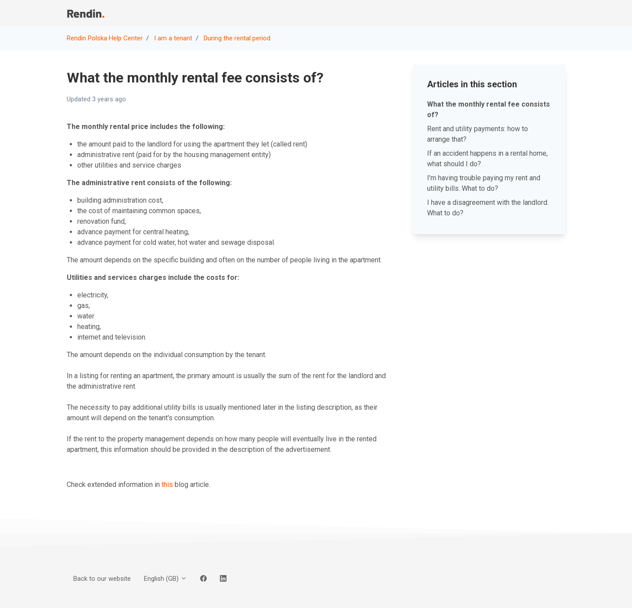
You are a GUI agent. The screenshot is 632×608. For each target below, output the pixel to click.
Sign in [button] (549, 13)
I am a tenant (173, 38)
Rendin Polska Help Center (105, 38)
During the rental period (237, 38)
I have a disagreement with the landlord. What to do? (488, 207)
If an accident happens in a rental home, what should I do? (487, 158)
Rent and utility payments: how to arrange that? (477, 134)
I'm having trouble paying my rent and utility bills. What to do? (483, 183)
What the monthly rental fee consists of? (488, 109)
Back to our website (478, 13)
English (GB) (165, 579)
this (167, 484)
